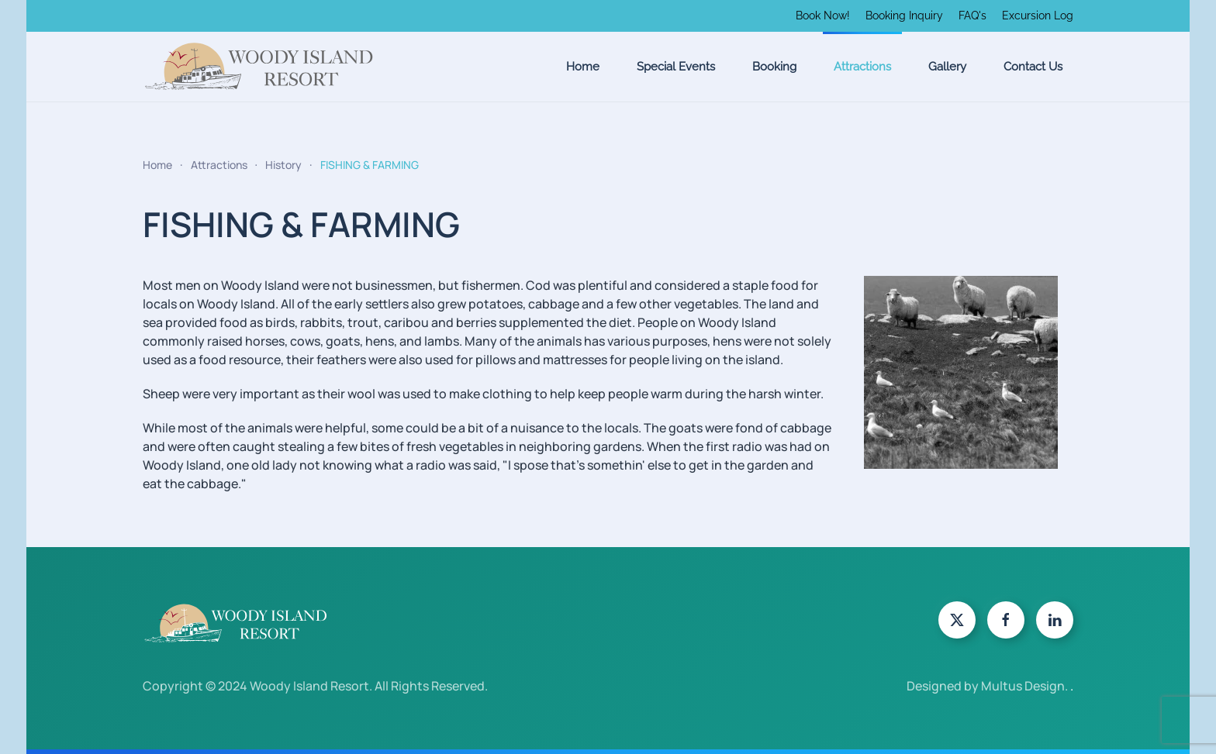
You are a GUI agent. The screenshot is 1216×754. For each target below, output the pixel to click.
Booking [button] (774, 67)
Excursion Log (1037, 15)
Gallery (947, 67)
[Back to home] (259, 67)
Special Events (676, 67)
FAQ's (972, 15)
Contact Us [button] (1033, 67)
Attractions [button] (862, 67)
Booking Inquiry (904, 15)
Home (582, 67)
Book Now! (823, 15)
